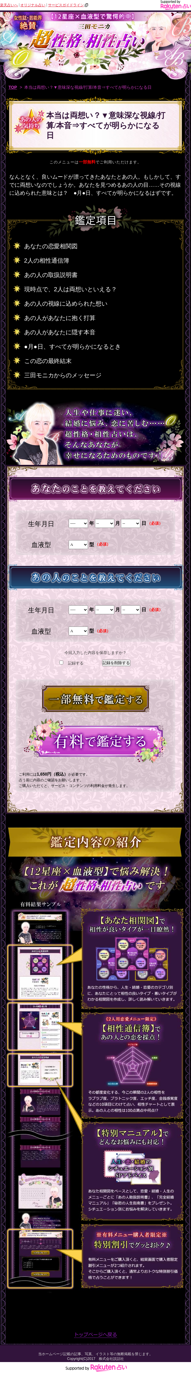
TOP (13, 87)
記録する (76, 663)
